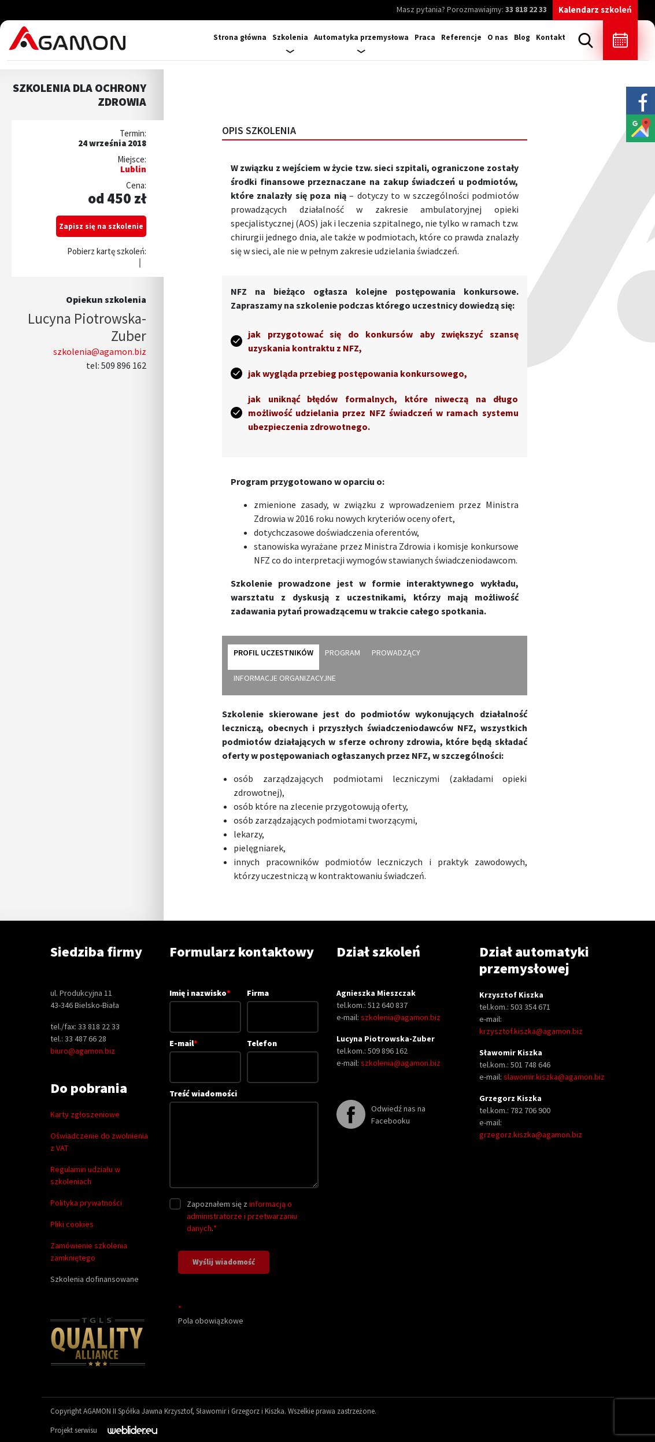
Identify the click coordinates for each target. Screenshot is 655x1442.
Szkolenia (290, 37)
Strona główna (240, 37)
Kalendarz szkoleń (595, 9)
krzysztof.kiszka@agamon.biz (531, 1031)
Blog (522, 37)
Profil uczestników (273, 652)
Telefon (283, 1055)
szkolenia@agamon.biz (99, 351)
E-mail (205, 1054)
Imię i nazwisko (205, 1004)
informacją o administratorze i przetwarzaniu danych (242, 1216)
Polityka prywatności (86, 1203)
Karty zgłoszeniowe (85, 1114)
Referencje (461, 37)
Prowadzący (396, 652)
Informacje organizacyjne (285, 678)
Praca (425, 37)
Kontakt (550, 37)
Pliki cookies (72, 1224)
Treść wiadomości (244, 1139)
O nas (497, 37)
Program (342, 652)
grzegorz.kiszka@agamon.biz (530, 1134)
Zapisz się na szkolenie (101, 226)
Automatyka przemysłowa (361, 37)
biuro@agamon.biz (82, 1051)
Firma (283, 1005)
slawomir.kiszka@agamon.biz (554, 1077)
